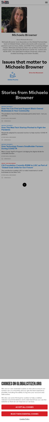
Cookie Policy (25, 419)
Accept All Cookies (24, 407)
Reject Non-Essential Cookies (24, 414)
